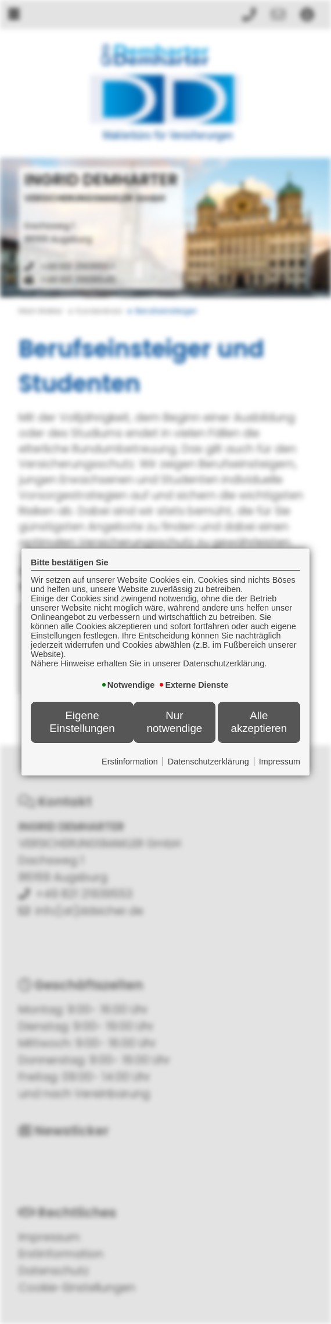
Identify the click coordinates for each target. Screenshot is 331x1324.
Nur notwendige (175, 721)
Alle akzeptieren (259, 721)
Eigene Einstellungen (81, 721)
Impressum (279, 761)
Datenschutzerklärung (208, 761)
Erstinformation (130, 761)
